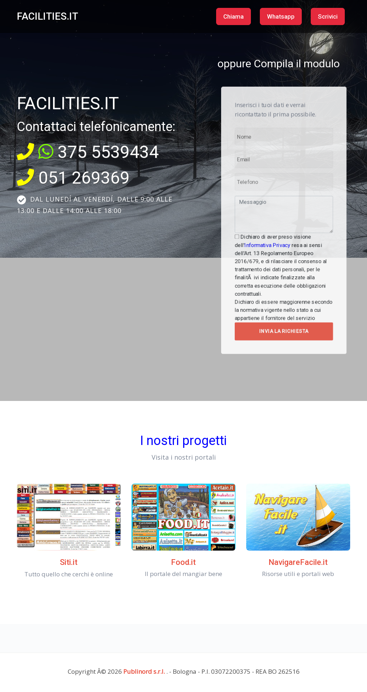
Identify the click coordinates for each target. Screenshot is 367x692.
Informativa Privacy (274, 234)
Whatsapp (281, 16)
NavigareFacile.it (298, 562)
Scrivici (328, 16)
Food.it (183, 562)
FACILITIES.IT (47, 16)
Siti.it (68, 562)
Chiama (233, 16)
